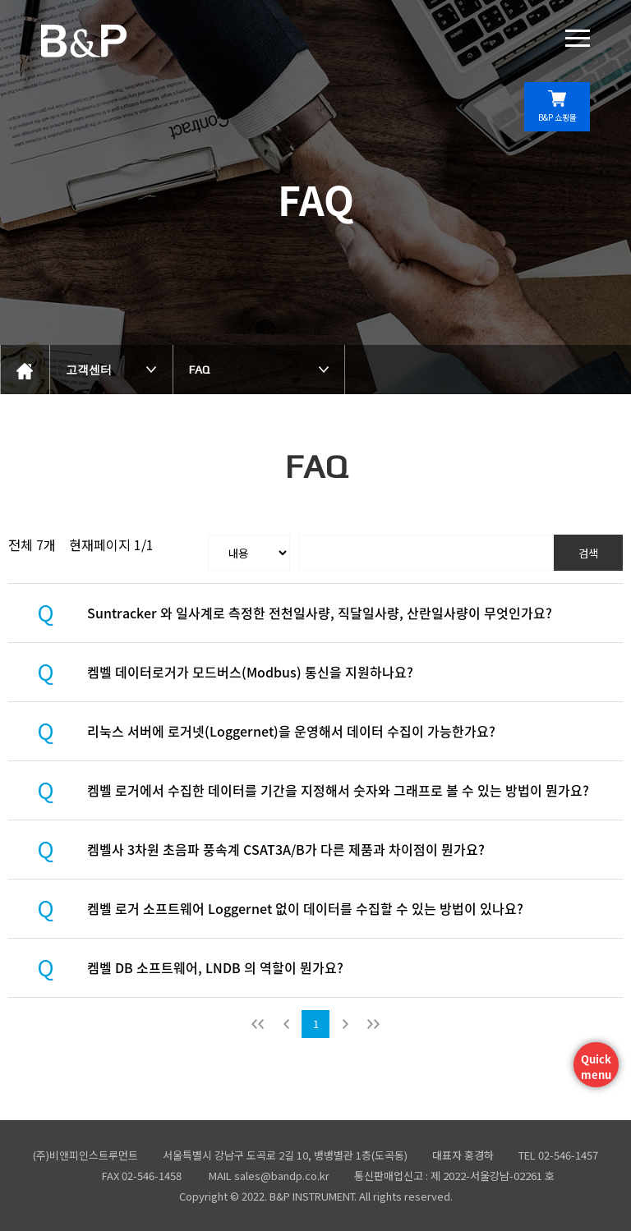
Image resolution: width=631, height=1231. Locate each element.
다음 (345, 1024)
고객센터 (89, 369)
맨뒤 (373, 1024)
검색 (588, 553)
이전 (286, 1024)
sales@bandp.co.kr (281, 1175)
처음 (258, 1024)
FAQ (199, 369)
